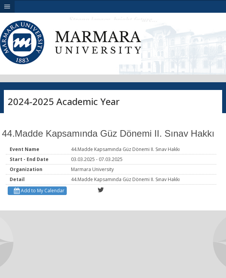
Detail (17, 179)
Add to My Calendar (38, 190)
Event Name (24, 149)
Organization (26, 169)
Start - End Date (29, 159)
